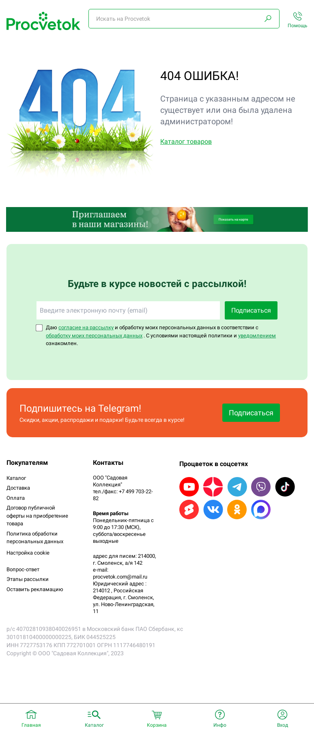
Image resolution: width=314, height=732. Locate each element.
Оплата (15, 498)
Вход (282, 725)
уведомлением (257, 336)
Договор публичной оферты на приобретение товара (37, 516)
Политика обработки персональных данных (34, 538)
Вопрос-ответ (22, 569)
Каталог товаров (186, 141)
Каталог (16, 478)
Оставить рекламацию (34, 589)
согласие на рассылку (86, 327)
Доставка (18, 488)
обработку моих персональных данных (94, 336)
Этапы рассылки (27, 579)
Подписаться (251, 310)
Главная (31, 725)
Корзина (157, 725)
